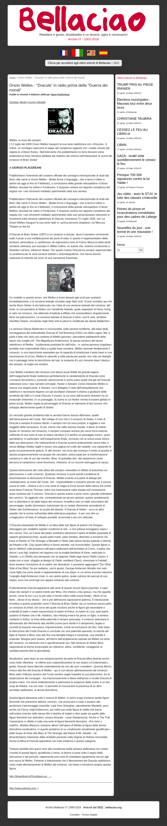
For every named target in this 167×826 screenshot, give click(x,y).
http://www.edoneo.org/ (22, 788)
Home (12, 77)
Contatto (75, 814)
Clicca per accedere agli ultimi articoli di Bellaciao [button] (83, 63)
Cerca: (121, 244)
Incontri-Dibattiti (36, 102)
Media (23, 102)
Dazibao (14, 102)
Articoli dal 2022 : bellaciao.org (102, 807)
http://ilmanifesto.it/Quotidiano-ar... (29, 776)
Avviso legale (89, 814)
